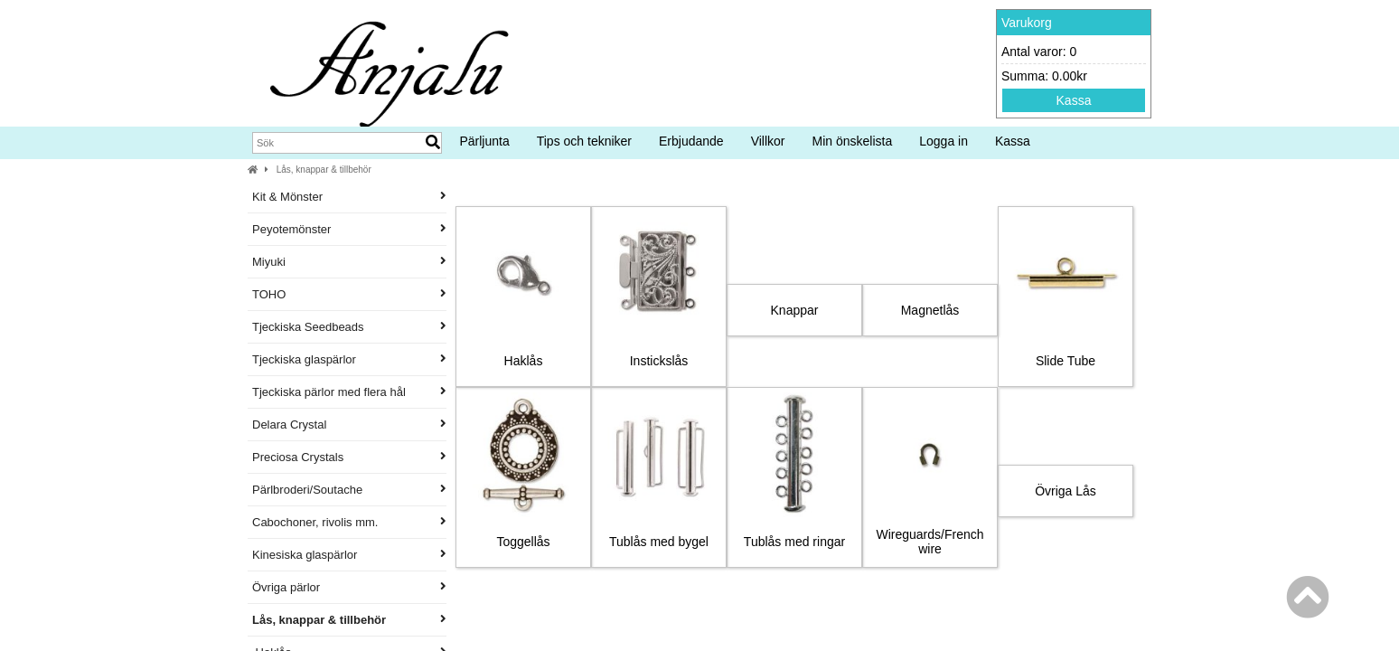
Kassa (1074, 100)
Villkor (768, 141)
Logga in (943, 141)
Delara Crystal (349, 424)
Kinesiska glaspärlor (349, 554)
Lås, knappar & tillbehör (324, 170)
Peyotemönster (349, 229)
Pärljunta (484, 141)
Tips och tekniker (584, 141)
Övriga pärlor (349, 587)
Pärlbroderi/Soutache (349, 489)
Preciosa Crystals (349, 457)
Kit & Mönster (349, 196)
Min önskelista (852, 141)
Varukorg (1026, 22)
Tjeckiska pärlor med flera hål (349, 392)
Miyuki (349, 262)
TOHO (349, 294)
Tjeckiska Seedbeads (349, 327)
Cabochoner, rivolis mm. (349, 522)
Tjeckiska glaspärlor (349, 359)
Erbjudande (691, 141)
